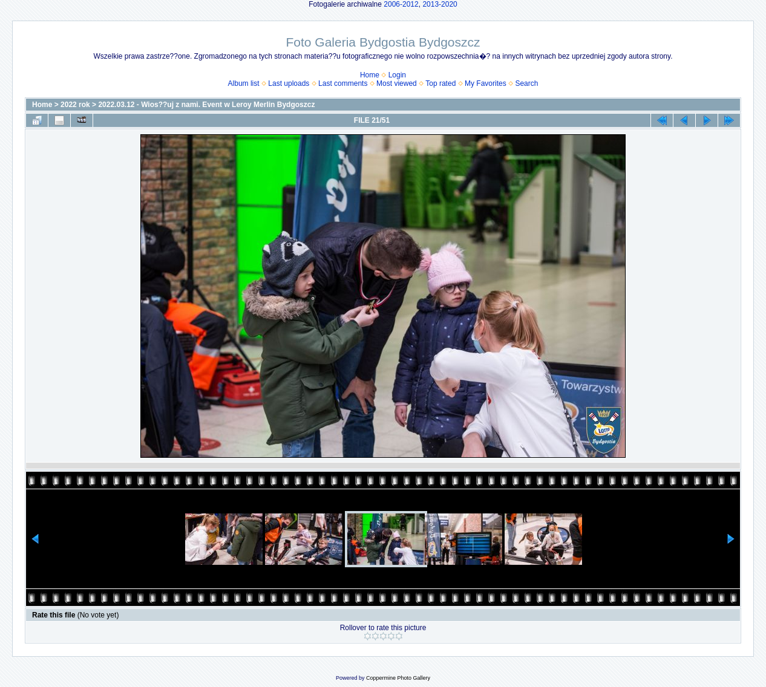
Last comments (342, 83)
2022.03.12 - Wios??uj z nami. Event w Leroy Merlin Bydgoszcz (206, 104)
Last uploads (288, 83)
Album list (244, 83)
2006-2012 (401, 4)
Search (526, 83)
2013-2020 (439, 4)
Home (369, 75)
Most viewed (396, 83)
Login (397, 75)
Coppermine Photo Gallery (398, 678)
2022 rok (75, 104)
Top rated (440, 83)
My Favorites (485, 83)
